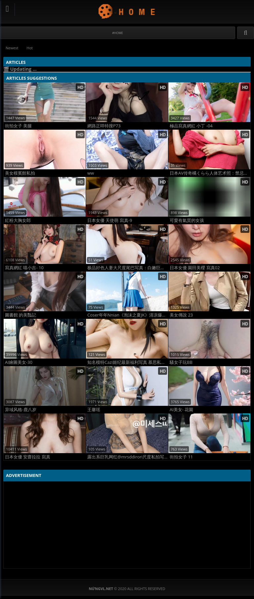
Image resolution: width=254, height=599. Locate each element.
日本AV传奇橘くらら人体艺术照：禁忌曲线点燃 (210, 173)
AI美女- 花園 (181, 409)
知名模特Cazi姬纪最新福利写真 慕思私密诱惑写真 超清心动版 (127, 362)
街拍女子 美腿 (18, 126)
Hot (29, 47)
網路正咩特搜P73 (104, 126)
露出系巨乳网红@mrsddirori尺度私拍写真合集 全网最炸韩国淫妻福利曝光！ (127, 457)
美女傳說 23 (181, 315)
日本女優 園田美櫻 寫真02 (195, 268)
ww (90, 173)
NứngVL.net (127, 11)
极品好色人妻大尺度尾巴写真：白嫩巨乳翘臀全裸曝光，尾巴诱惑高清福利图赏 (127, 268)
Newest (12, 47)
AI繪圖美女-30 (18, 362)
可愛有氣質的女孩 (187, 220)
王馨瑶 (93, 409)
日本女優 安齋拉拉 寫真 (27, 457)
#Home (117, 33)
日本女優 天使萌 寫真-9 (109, 220)
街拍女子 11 (181, 457)
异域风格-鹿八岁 (20, 409)
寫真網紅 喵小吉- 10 (24, 268)
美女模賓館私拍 (20, 173)
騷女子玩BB (181, 362)
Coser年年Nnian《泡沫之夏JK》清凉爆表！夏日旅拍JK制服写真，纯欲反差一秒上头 (127, 315)
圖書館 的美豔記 (20, 315)
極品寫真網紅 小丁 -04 (191, 126)
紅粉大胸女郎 (18, 220)
